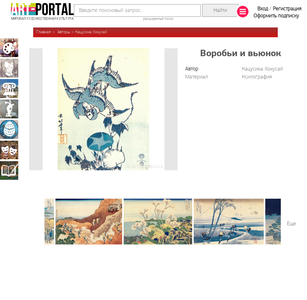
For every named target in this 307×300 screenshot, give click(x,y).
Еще (291, 224)
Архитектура (9, 88)
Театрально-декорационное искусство (9, 149)
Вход (262, 9)
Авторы (64, 32)
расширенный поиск (158, 19)
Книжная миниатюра (9, 170)
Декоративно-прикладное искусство (9, 129)
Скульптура (9, 108)
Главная (43, 32)
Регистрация (287, 9)
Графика (9, 68)
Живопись (9, 47)
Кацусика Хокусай (91, 32)
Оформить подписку (276, 16)
